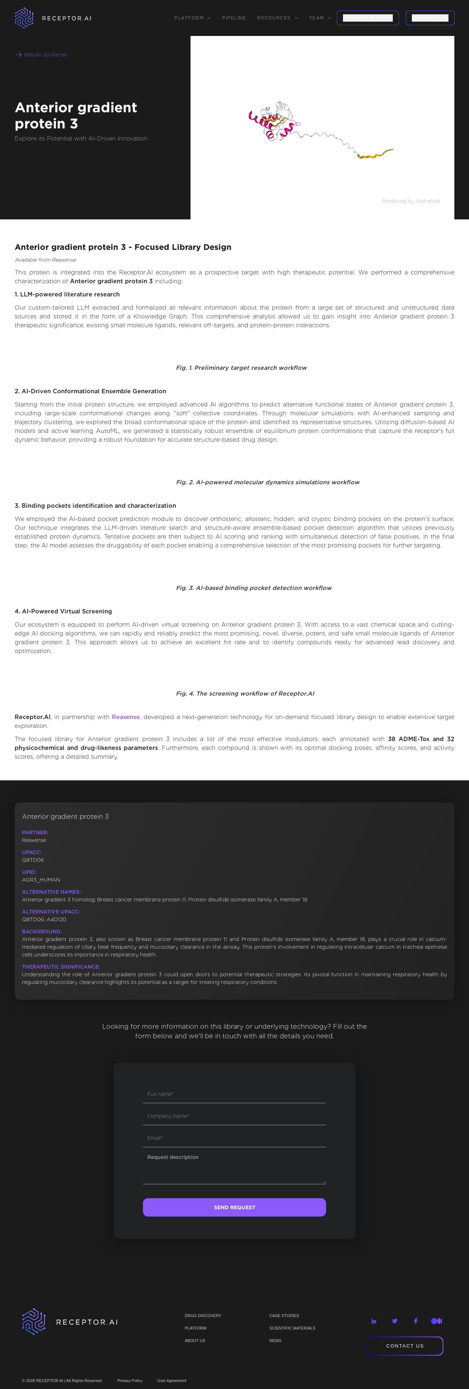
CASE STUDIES (284, 1315)
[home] (62, 18)
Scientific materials (292, 1328)
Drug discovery (203, 1315)
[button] (193, 18)
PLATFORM (195, 1328)
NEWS (275, 1340)
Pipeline (234, 18)
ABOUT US (195, 1340)
